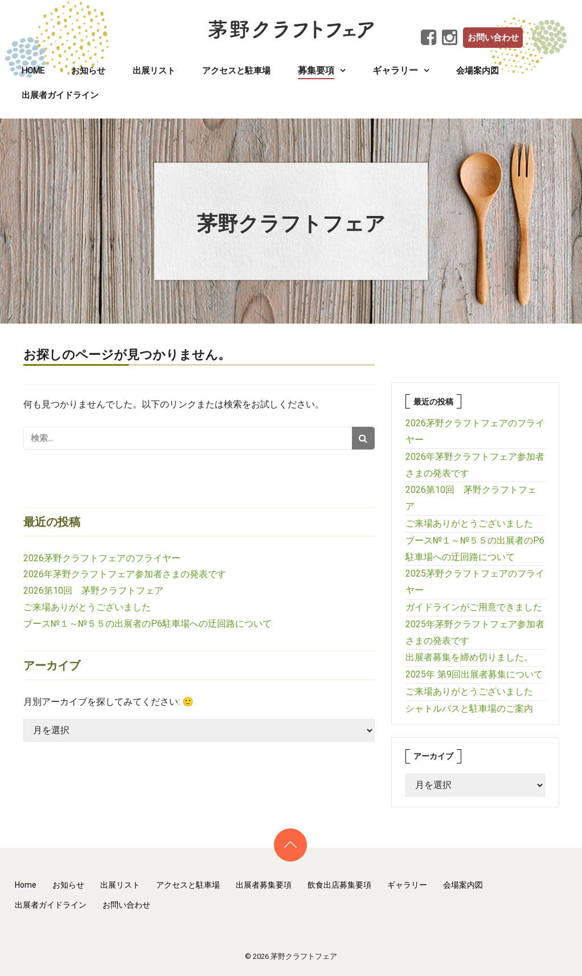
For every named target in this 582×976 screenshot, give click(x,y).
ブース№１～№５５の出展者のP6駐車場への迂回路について (147, 623)
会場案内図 (477, 71)
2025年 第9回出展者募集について (474, 674)
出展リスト (154, 71)
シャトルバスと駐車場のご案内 (469, 708)
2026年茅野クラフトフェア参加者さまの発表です (124, 574)
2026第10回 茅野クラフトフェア (93, 590)
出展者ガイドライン (60, 95)
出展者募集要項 (264, 884)
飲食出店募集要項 (339, 884)
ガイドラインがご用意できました (473, 607)
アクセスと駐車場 (236, 71)
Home (33, 71)
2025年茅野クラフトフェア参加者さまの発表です (474, 632)
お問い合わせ (493, 37)
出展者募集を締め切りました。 (469, 657)
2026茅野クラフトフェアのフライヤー (102, 558)
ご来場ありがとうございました (87, 607)
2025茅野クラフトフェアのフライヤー (474, 581)
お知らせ (88, 71)
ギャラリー (407, 884)
